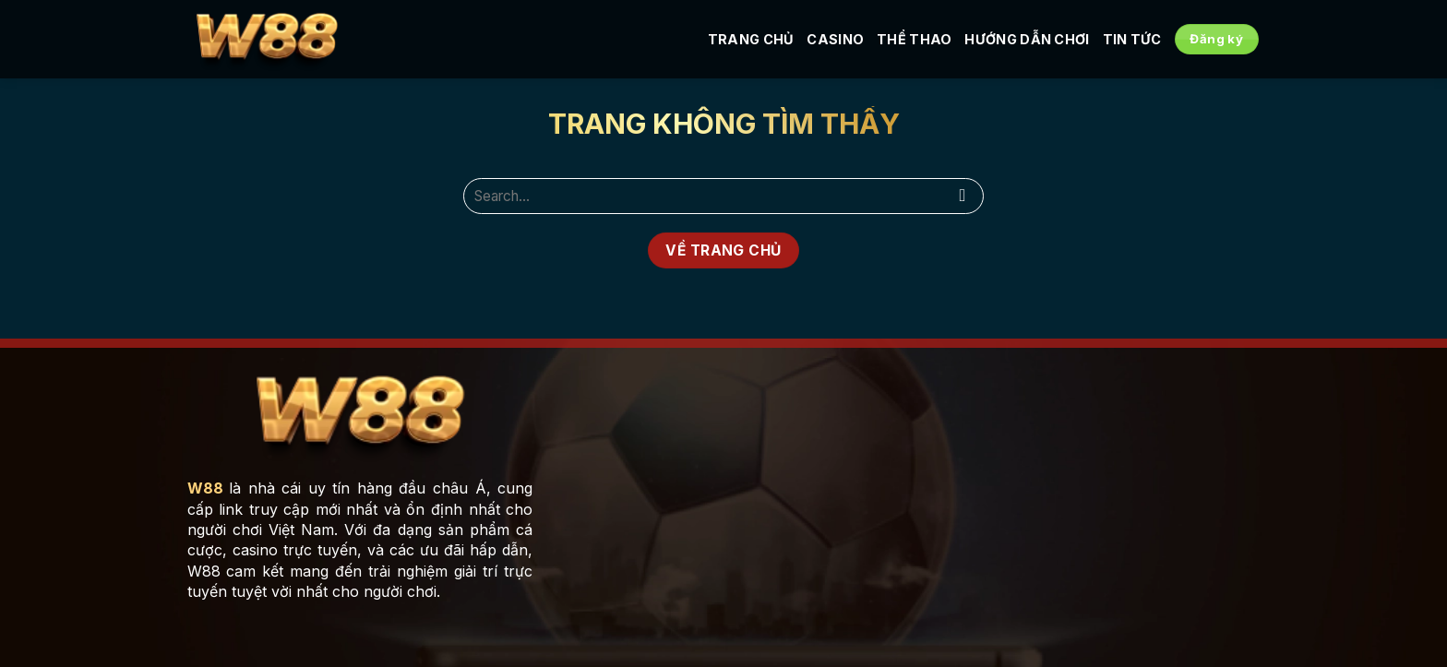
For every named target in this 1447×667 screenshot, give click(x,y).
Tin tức (1132, 39)
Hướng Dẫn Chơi (1026, 39)
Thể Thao (914, 39)
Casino (835, 39)
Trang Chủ (751, 39)
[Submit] (963, 196)
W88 (205, 488)
